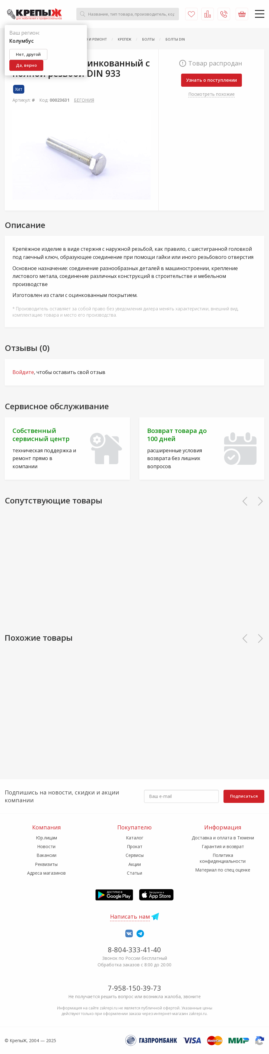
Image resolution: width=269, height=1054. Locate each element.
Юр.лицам (46, 838)
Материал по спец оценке (222, 870)
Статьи (134, 873)
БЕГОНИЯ (84, 100)
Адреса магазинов (46, 873)
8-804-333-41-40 (134, 949)
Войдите (23, 372)
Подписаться (244, 796)
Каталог (134, 838)
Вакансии (46, 855)
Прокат (134, 846)
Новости (46, 846)
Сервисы (135, 855)
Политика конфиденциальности (223, 858)
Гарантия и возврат (223, 846)
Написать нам (130, 916)
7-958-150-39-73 (134, 988)
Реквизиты (46, 864)
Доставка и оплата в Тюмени (223, 838)
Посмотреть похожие (211, 94)
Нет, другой (28, 54)
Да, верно (26, 65)
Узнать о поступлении (211, 80)
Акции (134, 864)
